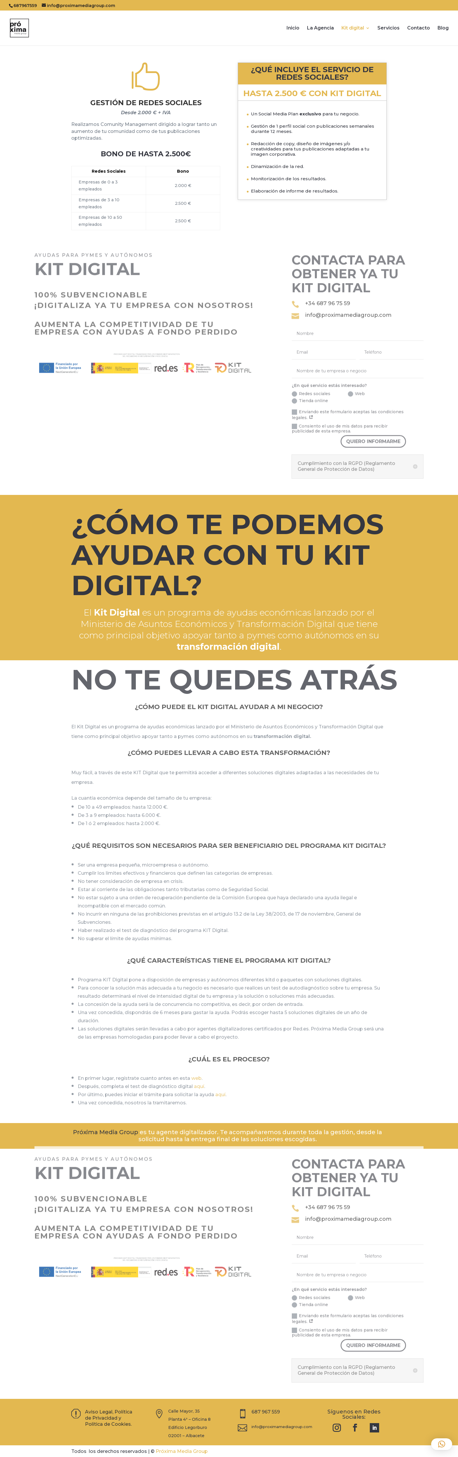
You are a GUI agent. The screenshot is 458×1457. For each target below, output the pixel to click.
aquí (199, 1086)
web (196, 1078)
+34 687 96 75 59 (327, 292)
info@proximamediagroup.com (348, 304)
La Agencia (320, 28)
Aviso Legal (98, 1412)
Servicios (388, 28)
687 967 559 (265, 1412)
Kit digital (352, 28)
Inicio (293, 28)
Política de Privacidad (108, 1415)
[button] (441, 1444)
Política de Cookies (108, 1424)
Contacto (418, 28)
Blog (443, 28)
